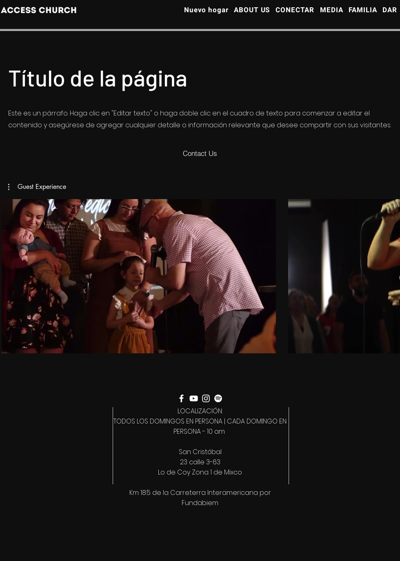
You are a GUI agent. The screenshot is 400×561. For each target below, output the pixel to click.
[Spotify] (218, 398)
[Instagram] (206, 398)
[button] (37, 187)
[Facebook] (181, 398)
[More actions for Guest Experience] (37, 187)
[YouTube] (194, 398)
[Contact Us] (200, 153)
